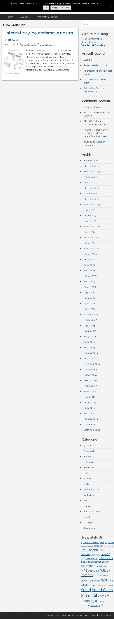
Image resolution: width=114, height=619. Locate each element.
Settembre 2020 (92, 248)
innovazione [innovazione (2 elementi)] (87, 562)
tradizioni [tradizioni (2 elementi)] (85, 605)
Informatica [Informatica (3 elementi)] (106, 558)
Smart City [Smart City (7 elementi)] (90, 595)
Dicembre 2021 (91, 237)
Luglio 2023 (89, 210)
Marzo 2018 (89, 270)
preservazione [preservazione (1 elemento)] (98, 575)
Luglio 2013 (89, 397)
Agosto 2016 (90, 287)
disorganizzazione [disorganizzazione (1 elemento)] (87, 546)
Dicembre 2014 (91, 358)
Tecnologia (89, 528)
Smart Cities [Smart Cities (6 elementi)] (102, 590)
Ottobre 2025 (90, 177)
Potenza (88, 478)
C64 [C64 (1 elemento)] (106, 543)
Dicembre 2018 (91, 259)
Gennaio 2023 (90, 221)
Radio (87, 484)
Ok (46, 8)
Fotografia (89, 462)
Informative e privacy (47, 17)
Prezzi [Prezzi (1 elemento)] (105, 575)
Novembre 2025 (92, 171)
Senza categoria (92, 511)
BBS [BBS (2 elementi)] (102, 542)
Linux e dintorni (88, 42)
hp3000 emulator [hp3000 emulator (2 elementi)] (89, 558)
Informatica (89, 467)
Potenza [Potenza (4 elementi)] (87, 575)
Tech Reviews (105, 615)
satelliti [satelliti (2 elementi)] (84, 585)
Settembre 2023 (92, 204)
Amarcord (89, 451)
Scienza (88, 500)
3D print (88, 445)
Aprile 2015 (89, 342)
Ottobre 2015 (90, 320)
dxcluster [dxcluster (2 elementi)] (101, 546)
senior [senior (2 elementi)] (101, 585)
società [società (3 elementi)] (104, 596)
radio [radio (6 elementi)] (104, 580)
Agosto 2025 (90, 182)
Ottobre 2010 (90, 424)
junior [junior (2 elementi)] (106, 562)
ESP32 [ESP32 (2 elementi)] (101, 550)
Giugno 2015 (90, 331)
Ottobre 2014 (90, 369)
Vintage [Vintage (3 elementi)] (95, 605)
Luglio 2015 (89, 325)
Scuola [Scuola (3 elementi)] (92, 585)
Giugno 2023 (90, 215)
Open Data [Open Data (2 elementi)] (93, 571)
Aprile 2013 (89, 408)
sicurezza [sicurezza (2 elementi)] (108, 585)
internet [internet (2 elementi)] (97, 562)
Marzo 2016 (89, 309)
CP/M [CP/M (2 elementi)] (111, 542)
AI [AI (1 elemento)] (81, 543)
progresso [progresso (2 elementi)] (86, 580)
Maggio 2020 (90, 254)
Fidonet (87, 456)
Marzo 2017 (89, 281)
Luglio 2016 (89, 292)
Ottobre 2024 (90, 193)
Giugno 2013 (90, 402)
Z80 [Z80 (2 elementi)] (103, 605)
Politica (87, 473)
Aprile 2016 (89, 303)
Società (87, 517)
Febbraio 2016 (91, 314)
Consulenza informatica (93, 45)
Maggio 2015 (90, 336)
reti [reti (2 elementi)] (111, 580)
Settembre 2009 (92, 430)
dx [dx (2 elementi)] (95, 546)
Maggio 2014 (90, 375)
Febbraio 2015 (91, 353)
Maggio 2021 (90, 243)
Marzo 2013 (89, 413)
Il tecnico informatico (91, 39)
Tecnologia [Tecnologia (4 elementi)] (89, 601)
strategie (88, 522)
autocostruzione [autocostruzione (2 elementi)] (91, 542)
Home (10, 17)
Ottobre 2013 (90, 386)
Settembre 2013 (92, 391)
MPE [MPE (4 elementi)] (84, 570)
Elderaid (88, 60)
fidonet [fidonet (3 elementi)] (85, 554)
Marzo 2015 (89, 347)
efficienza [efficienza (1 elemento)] (110, 546)
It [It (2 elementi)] (102, 562)
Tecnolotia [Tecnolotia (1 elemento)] (100, 601)
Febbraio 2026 (91, 160)
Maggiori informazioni (60, 8)
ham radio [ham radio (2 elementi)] (95, 554)
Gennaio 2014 (90, 380)
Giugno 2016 (90, 298)
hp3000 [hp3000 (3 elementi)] (105, 554)
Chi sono (25, 17)
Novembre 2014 (92, 364)
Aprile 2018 (89, 265)
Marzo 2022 (90, 232)
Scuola (87, 506)
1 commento (46, 44)
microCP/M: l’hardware (95, 136)
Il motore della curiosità (95, 65)
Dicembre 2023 (91, 199)
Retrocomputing (92, 489)
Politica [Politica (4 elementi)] (104, 570)
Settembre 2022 (92, 226)
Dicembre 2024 (91, 188)
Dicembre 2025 (91, 166)
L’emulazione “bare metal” (96, 124)
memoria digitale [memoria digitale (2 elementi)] (102, 566)
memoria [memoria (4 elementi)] (87, 566)
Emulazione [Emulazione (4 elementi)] (89, 550)
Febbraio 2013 (91, 419)
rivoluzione (89, 495)
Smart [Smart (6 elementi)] (86, 590)
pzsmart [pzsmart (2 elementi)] (96, 580)
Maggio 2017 (90, 276)
